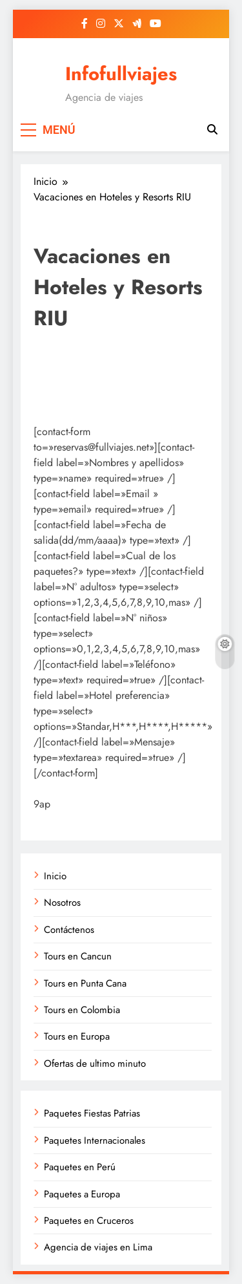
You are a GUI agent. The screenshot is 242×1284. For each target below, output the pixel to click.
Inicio (55, 876)
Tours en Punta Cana (85, 983)
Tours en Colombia (82, 1010)
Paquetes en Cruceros (89, 1221)
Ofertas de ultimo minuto (95, 1063)
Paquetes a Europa (82, 1194)
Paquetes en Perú (80, 1167)
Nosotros (62, 902)
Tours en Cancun (78, 956)
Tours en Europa (77, 1036)
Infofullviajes (121, 73)
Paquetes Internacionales (94, 1140)
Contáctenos (69, 930)
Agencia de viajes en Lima (98, 1247)
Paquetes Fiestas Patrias (92, 1113)
